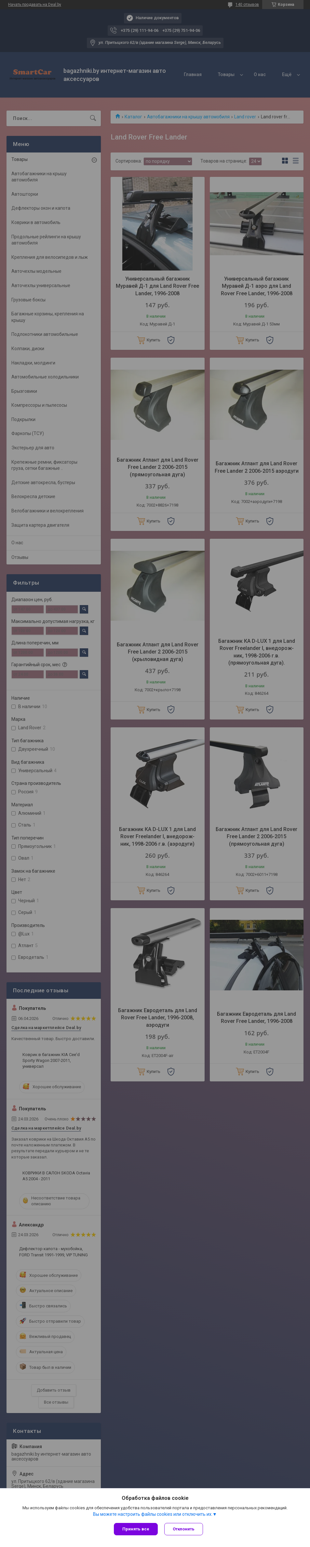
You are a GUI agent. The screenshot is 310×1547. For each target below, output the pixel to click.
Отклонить (184, 1529)
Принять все (135, 1529)
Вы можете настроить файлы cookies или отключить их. (152, 1514)
